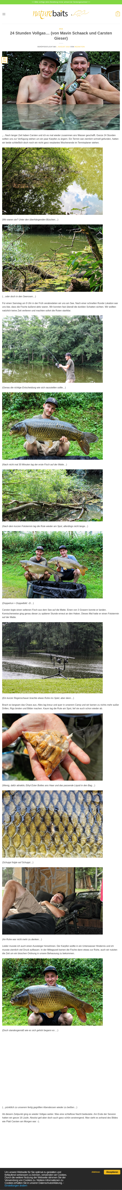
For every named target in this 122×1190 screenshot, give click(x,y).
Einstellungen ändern (16, 1185)
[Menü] (4, 14)
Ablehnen (96, 1172)
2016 (61, 29)
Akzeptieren (112, 1172)
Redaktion (80, 47)
